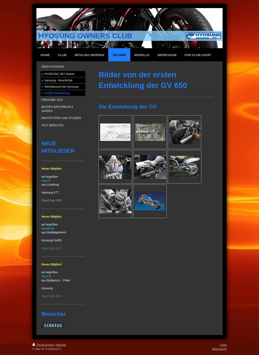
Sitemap (61, 344)
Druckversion (43, 344)
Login (223, 344)
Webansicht (219, 349)
